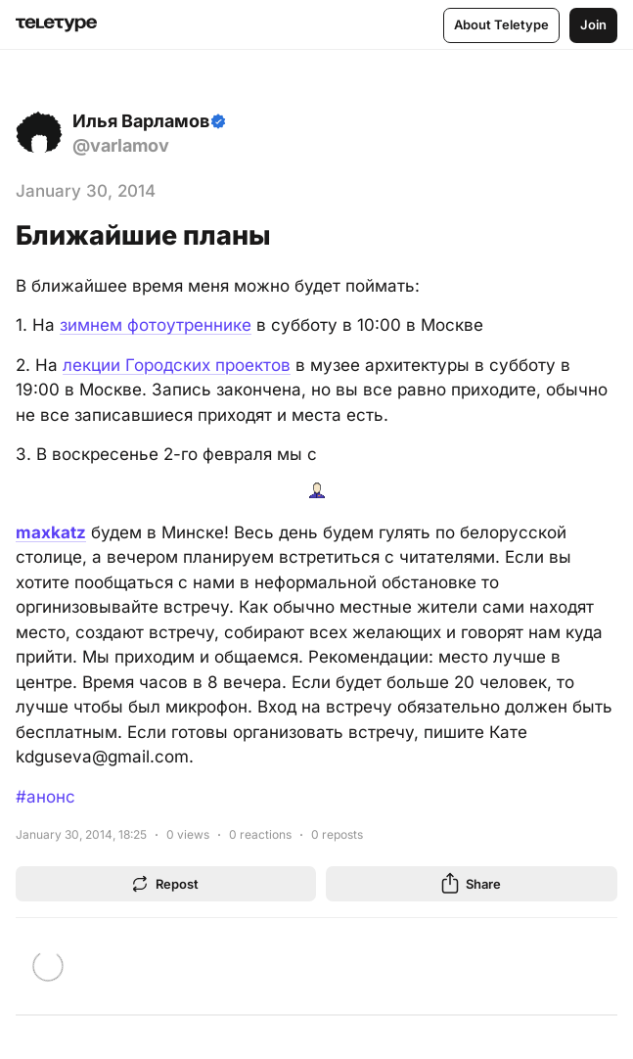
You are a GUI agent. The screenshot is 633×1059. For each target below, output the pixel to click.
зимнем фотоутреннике (155, 325)
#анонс (45, 796)
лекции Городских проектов (177, 365)
